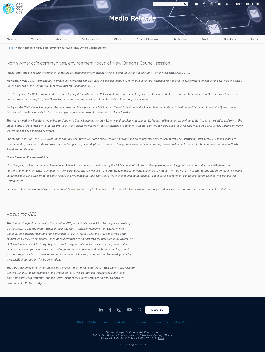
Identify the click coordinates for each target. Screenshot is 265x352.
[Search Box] (170, 4)
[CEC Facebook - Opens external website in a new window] (205, 4)
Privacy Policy (181, 322)
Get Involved (89, 39)
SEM (116, 39)
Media (205, 39)
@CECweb (129, 189)
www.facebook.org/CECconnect (88, 189)
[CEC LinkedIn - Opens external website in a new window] (197, 4)
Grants (60, 39)
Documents (141, 322)
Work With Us (122, 322)
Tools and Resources (148, 39)
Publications (180, 39)
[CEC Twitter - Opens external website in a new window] (228, 4)
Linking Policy (160, 322)
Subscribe (157, 309)
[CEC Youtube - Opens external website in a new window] (219, 4)
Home (10, 47)
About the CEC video (204, 243)
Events (254, 39)
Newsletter (230, 39)
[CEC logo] (27, 27)
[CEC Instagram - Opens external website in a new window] (211, 4)
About (10, 39)
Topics (34, 39)
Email (161, 338)
